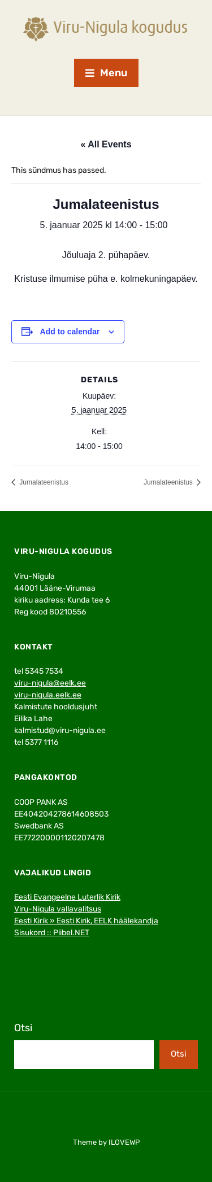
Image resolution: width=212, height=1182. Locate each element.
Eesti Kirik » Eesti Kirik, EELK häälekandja (86, 921)
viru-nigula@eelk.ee (50, 683)
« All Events (105, 144)
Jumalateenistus (43, 482)
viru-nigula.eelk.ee (47, 695)
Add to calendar (70, 331)
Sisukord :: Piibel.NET (51, 932)
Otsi (23, 1028)
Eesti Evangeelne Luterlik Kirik (67, 897)
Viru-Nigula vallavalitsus (57, 909)
